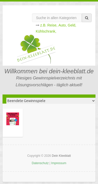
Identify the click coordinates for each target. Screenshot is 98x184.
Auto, (62, 25)
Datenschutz (40, 163)
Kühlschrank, (46, 31)
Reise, (52, 25)
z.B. (43, 25)
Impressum (58, 163)
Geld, (72, 25)
